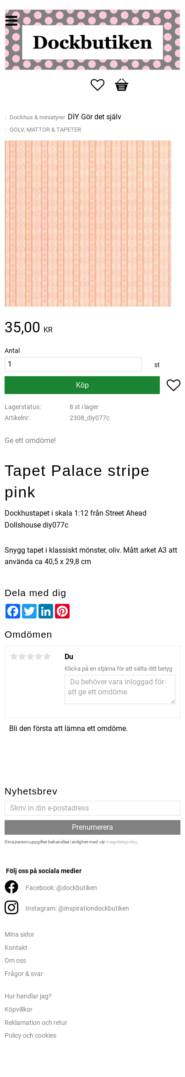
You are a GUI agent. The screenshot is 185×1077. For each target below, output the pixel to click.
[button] (102, 85)
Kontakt (16, 948)
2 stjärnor (22, 656)
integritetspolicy (121, 841)
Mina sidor (19, 934)
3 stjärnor (30, 656)
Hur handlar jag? (28, 996)
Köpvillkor (19, 1009)
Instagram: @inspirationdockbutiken (77, 908)
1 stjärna (14, 656)
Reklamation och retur (36, 1023)
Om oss (15, 961)
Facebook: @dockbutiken (61, 888)
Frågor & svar (24, 974)
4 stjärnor (38, 656)
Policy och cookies (30, 1036)
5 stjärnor (47, 656)
